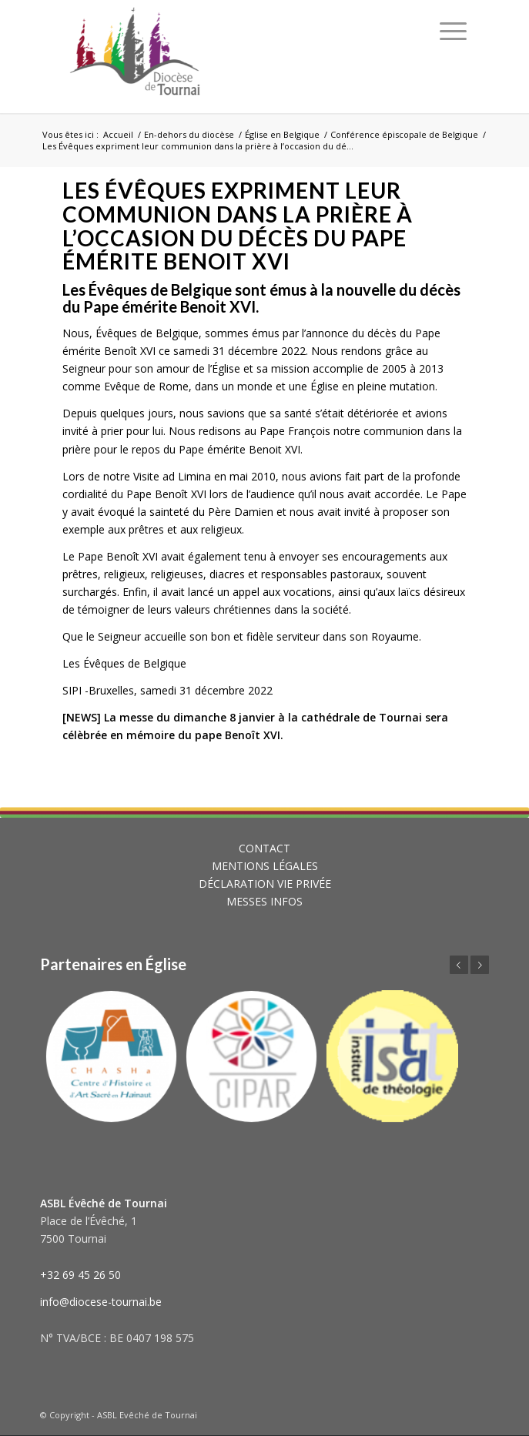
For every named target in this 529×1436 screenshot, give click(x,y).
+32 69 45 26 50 (80, 1274)
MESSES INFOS (264, 901)
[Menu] (453, 31)
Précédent (459, 965)
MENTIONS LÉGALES (265, 866)
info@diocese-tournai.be (101, 1301)
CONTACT (264, 848)
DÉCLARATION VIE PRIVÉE (265, 883)
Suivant (479, 965)
